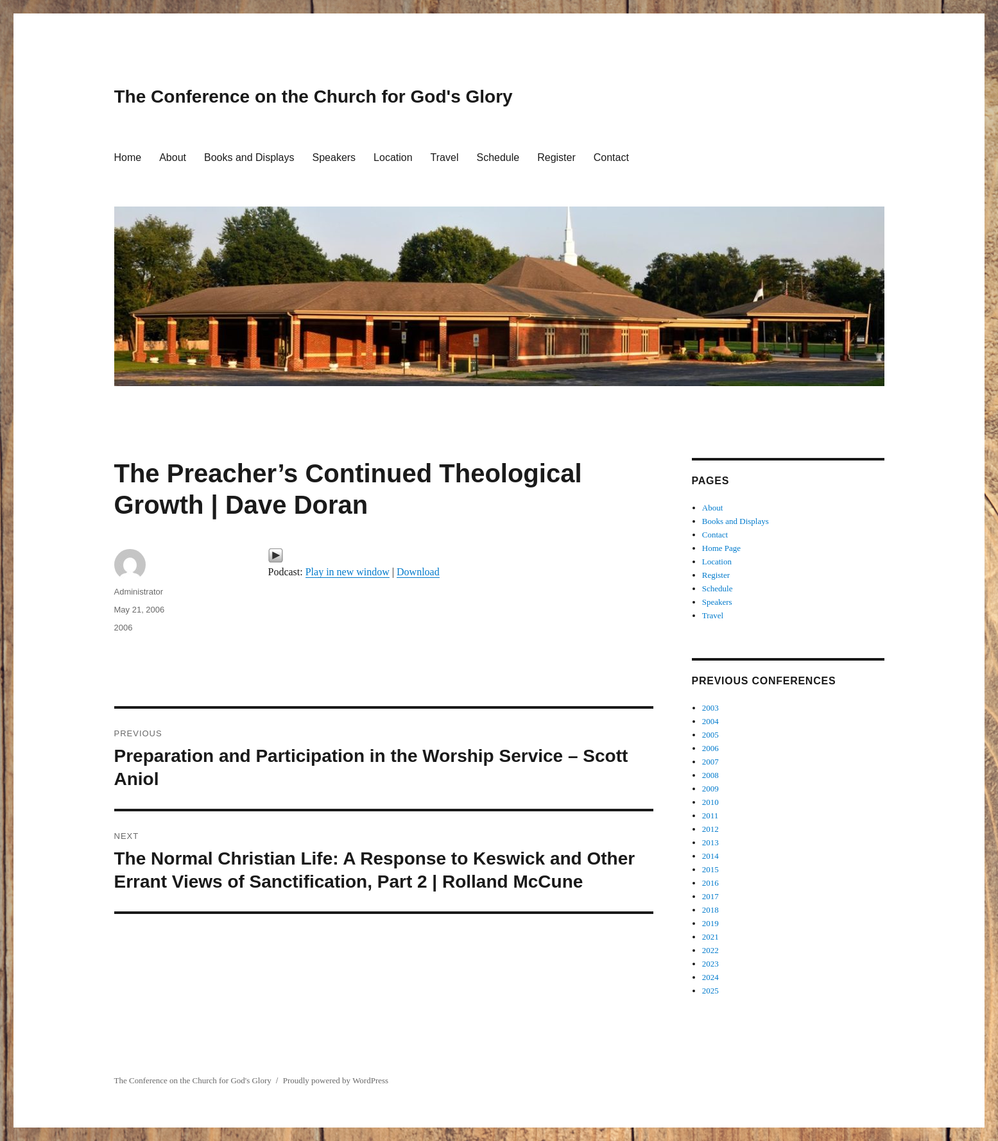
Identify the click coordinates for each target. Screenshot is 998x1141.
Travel (445, 157)
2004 (710, 721)
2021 (710, 937)
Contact (611, 157)
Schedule (497, 157)
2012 (710, 829)
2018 (710, 910)
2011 (710, 815)
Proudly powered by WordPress (335, 1080)
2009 (710, 788)
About (172, 157)
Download (418, 571)
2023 (710, 963)
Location (393, 157)
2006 (123, 627)
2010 (710, 802)
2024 (710, 977)
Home (128, 157)
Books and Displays (249, 157)
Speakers (334, 157)
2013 (710, 842)
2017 (710, 896)
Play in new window (347, 571)
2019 (710, 923)
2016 (710, 883)
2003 (710, 708)
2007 (710, 761)
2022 (710, 950)
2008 (710, 775)
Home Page (721, 548)
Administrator (139, 591)
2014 (710, 856)
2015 (710, 869)
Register (556, 157)
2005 (710, 735)
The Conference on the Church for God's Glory (313, 96)
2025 (710, 990)
